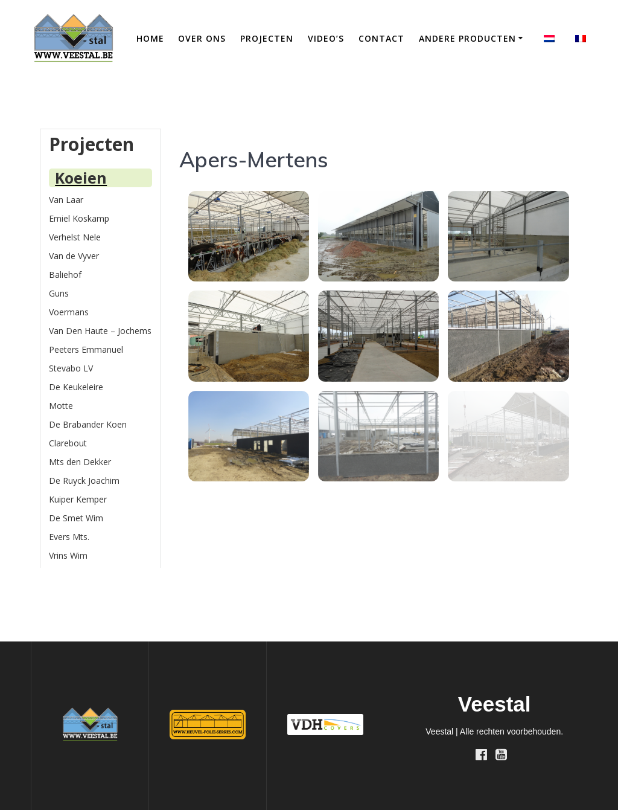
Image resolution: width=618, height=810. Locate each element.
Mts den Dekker (80, 462)
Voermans (69, 312)
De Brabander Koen (88, 424)
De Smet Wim (76, 518)
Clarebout (68, 443)
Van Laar (66, 199)
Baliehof (65, 274)
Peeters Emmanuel (86, 349)
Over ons (202, 38)
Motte (61, 405)
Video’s (326, 38)
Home (150, 38)
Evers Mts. (69, 536)
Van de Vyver (74, 256)
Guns (59, 293)
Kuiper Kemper (78, 499)
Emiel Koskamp (79, 218)
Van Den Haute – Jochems (100, 330)
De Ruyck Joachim (84, 480)
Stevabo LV (71, 368)
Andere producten (467, 38)
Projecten (266, 38)
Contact (381, 38)
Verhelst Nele (75, 237)
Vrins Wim (68, 555)
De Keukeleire (76, 387)
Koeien (81, 177)
